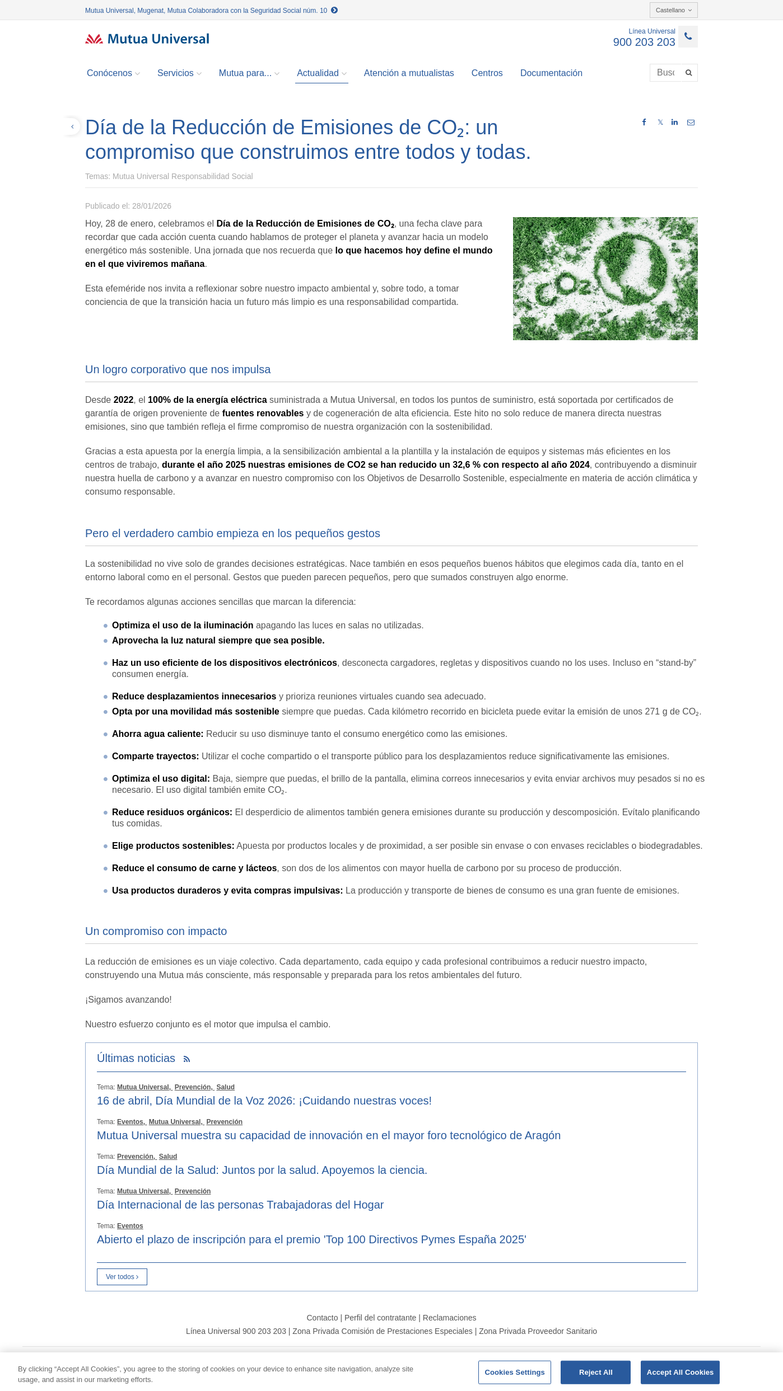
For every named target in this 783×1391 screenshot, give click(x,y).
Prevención (224, 1122)
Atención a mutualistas (409, 73)
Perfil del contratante (380, 1317)
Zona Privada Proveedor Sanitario (538, 1331)
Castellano (674, 10)
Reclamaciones (450, 1317)
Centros (487, 73)
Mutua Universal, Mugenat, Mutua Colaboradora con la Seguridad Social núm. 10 (211, 11)
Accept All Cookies (680, 1372)
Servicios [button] (179, 73)
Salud (225, 1087)
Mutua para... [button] (249, 73)
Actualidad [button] (322, 73)
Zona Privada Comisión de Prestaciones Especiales (382, 1331)
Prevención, (195, 1087)
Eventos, (132, 1122)
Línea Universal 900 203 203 (236, 1331)
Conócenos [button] (113, 73)
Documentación (551, 73)
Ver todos (122, 1277)
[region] (391, 1371)
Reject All (596, 1372)
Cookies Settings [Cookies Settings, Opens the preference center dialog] (514, 1372)
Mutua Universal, (145, 1087)
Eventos (130, 1226)
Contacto (322, 1317)
